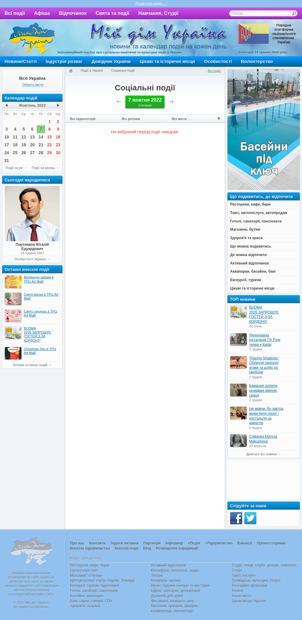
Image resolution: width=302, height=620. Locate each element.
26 (23, 152)
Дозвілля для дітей (167, 596)
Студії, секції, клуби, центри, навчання (264, 565)
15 (49, 137)
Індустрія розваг (64, 61)
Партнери (152, 543)
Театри (157, 575)
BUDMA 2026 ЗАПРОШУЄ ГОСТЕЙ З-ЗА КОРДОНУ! (264, 314)
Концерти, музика (166, 580)
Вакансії (244, 543)
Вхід (147, 548)
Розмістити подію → (151, 3)
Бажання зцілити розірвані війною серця (263, 390)
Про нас (77, 543)
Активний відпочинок (168, 565)
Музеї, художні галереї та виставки (180, 585)
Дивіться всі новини (261, 454)
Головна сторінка (70, 71)
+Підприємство (219, 543)
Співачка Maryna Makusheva (263, 438)
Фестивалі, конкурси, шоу (172, 601)
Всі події (15, 13)
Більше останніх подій (30, 365)
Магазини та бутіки (85, 575)
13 (32, 137)
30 (58, 152)
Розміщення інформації (177, 548)
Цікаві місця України (249, 601)
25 (15, 152)
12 (23, 137)
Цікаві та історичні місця (167, 61)
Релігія (237, 591)
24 (6, 152)
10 (6, 137)
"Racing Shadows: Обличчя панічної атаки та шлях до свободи (264, 365)
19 (23, 144)
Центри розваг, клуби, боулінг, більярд (102, 580)
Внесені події (126, 548)
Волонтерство (257, 61)
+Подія (194, 543)
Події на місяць (43, 168)
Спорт (237, 570)
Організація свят (84, 570)
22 (49, 144)
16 (58, 137)
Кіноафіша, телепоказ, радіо (175, 570)
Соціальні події (123, 70)
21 (41, 144)
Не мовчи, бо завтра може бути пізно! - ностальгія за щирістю (266, 416)
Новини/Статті (21, 61)
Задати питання (124, 543)
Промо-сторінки (271, 543)
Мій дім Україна (32, 38)
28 (41, 152)
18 (15, 144)
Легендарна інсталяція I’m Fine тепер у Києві (264, 340)
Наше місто (241, 596)
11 (15, 137)
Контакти (97, 543)
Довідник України (111, 61)
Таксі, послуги (243, 575)
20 (32, 144)
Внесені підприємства (90, 548)
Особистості (218, 61)
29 (49, 152)
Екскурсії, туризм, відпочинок (94, 585)
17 (6, 144)
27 (32, 152)
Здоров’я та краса (85, 606)
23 (58, 144)
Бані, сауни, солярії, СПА (91, 601)
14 (41, 137)
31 (6, 160)
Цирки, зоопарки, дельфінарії (175, 591)
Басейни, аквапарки (87, 596)
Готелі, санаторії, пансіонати (94, 591)
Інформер (174, 543)
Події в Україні (92, 70)
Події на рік (14, 168)
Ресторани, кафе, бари (89, 565)
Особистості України (30, 259)
